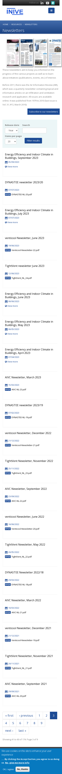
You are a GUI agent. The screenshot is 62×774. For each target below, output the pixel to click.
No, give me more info (17, 762)
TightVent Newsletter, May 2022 (25, 544)
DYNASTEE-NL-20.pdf (22, 194)
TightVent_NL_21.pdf (22, 668)
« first (9, 715)
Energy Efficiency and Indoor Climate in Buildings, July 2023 (29, 211)
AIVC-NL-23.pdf (19, 389)
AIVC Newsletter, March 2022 (23, 600)
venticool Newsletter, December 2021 (28, 628)
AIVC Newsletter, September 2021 (26, 684)
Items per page (13, 136)
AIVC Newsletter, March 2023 (23, 377)
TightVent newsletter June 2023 (24, 266)
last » (22, 731)
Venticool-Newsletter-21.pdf (25, 445)
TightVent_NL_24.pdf (22, 278)
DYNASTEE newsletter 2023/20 (24, 182)
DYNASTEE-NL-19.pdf (22, 417)
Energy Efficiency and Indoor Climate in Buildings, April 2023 (29, 351)
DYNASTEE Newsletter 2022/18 (24, 572)
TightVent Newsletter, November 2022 (29, 461)
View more (11, 166)
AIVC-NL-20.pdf (19, 696)
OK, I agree (8, 769)
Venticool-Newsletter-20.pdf (25, 528)
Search (26, 125)
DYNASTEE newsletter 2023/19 (24, 405)
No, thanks (22, 769)
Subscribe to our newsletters (43, 111)
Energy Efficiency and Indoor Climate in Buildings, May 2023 (29, 323)
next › (9, 731)
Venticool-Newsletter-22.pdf (25, 250)
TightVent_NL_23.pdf (22, 473)
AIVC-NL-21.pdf (19, 612)
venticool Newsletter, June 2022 (24, 516)
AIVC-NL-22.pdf (19, 500)
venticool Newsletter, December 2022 (28, 433)
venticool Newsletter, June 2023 (24, 238)
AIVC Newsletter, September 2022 (26, 489)
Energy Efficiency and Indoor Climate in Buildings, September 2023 (29, 156)
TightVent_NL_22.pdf (22, 556)
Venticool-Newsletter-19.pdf (25, 640)
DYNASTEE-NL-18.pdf (22, 584)
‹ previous (26, 715)
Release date (12, 125)
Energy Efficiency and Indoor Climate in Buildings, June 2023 (29, 295)
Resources (16, 24)
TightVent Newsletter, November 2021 (29, 656)
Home (5, 24)
